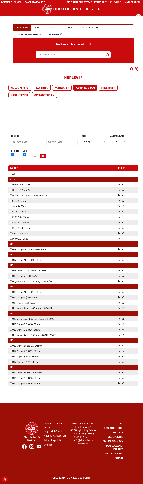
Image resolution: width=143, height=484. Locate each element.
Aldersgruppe (117, 136)
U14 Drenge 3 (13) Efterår (23, 297)
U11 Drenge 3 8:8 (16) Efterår (25, 384)
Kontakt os (100, 2)
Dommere (6, 2)
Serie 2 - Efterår (18, 201)
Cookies (48, 445)
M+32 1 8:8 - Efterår (20, 228)
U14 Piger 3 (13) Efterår (22, 303)
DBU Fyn (118, 432)
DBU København (113, 441)
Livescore (55, 34)
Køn (84, 136)
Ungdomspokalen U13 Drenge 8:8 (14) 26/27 (33, 335)
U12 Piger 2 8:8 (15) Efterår (24, 362)
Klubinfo (42, 88)
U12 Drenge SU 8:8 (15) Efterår (26, 346)
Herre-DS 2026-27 (20, 190)
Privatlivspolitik (52, 440)
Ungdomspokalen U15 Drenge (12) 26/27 (31, 281)
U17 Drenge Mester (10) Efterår (26, 260)
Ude (25, 151)
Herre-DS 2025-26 (20, 185)
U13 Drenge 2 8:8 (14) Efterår (25, 324)
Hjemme (15, 151)
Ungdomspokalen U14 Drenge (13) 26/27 (31, 308)
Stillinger (108, 88)
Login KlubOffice (53, 431)
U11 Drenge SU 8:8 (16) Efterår (26, 373)
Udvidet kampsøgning (29, 34)
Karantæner (19, 95)
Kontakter (62, 88)
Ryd (34, 156)
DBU (120, 423)
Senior (18, 2)
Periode (15, 136)
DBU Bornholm (113, 428)
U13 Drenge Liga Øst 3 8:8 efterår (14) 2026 (32, 319)
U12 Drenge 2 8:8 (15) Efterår (25, 351)
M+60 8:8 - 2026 (19, 239)
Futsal (119, 458)
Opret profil (132, 2)
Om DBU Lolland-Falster (53, 425)
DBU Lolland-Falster (114, 447)
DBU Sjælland (114, 454)
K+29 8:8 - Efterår (19, 217)
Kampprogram (85, 88)
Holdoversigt (20, 88)
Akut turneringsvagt (79, 2)
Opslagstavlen (44, 95)
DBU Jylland (115, 437)
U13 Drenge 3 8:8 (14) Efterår (25, 330)
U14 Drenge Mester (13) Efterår (26, 292)
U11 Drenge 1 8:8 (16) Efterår (25, 378)
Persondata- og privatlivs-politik (71, 478)
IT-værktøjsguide (34, 2)
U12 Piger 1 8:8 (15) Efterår (24, 357)
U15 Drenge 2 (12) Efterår (23, 276)
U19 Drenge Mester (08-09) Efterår (28, 249)
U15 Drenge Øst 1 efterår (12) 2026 (28, 271)
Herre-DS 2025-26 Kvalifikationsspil (28, 195)
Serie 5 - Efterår (18, 206)
